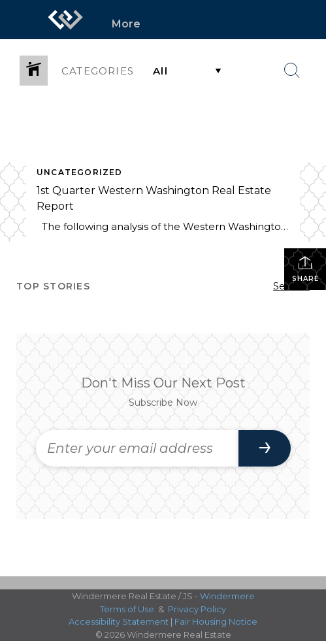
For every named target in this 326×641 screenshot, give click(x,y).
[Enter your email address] (137, 448)
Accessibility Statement (119, 621)
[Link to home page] (65, 19)
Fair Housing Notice (215, 621)
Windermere (227, 596)
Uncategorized (80, 172)
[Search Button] (292, 70)
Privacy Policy (197, 609)
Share (305, 269)
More (126, 24)
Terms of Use (127, 609)
